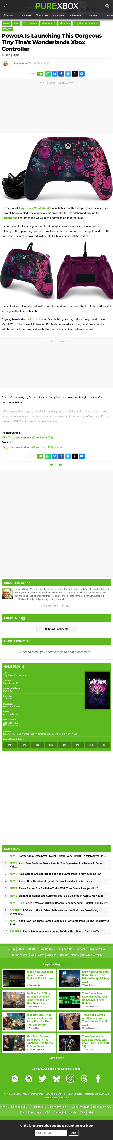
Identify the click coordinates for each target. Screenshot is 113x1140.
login (60, 652)
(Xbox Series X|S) (27, 437)
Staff (32, 949)
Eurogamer (34, 1112)
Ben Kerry (18, 63)
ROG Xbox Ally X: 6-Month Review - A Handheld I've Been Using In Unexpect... (55, 912)
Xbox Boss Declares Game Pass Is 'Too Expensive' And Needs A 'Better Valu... (56, 865)
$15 (77, 745)
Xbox (16, 23)
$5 (104, 745)
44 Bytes (77, 1094)
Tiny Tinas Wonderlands (86, 23)
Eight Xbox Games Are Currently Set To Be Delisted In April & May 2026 (56, 895)
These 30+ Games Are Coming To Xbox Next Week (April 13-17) (54, 931)
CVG (82, 1112)
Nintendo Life (19, 1106)
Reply (66, 606)
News (6, 23)
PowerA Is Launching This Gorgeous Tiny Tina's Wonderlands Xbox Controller (52, 42)
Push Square (38, 1106)
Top (11, 949)
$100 (10, 745)
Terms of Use (20, 955)
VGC (47, 1112)
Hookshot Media (21, 1094)
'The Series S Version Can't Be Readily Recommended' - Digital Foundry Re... (60, 903)
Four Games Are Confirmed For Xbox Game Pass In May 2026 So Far (55, 873)
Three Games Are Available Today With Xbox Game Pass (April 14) (54, 888)
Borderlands (9, 217)
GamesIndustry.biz (65, 1112)
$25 (51, 745)
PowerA (7, 29)
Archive (51, 955)
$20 (64, 745)
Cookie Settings (69, 955)
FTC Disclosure (23, 421)
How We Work (47, 949)
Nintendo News (102, 1106)
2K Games (8, 698)
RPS (90, 1112)
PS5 (10, 691)
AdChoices (90, 1094)
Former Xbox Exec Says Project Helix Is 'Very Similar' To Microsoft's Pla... (58, 856)
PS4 (5, 691)
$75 (24, 745)
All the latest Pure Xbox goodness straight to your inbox (56, 1125)
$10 (91, 745)
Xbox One (65, 23)
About (21, 949)
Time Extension (59, 1106)
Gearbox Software (11, 706)
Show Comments (56, 629)
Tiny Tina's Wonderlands (34, 208)
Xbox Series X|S (10, 683)
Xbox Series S (48, 23)
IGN (22, 1112)
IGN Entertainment (51, 1094)
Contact (80, 949)
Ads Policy (37, 955)
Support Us (65, 949)
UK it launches (34, 319)
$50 (37, 745)
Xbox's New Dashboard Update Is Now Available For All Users (51, 881)
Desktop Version (92, 955)
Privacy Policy (97, 949)
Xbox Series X (30, 23)
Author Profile (49, 606)
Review (32, 447)
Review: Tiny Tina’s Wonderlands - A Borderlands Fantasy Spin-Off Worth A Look (40, 734)
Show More (56, 1057)
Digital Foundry (81, 1106)
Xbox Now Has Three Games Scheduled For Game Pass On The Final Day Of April (59, 922)
